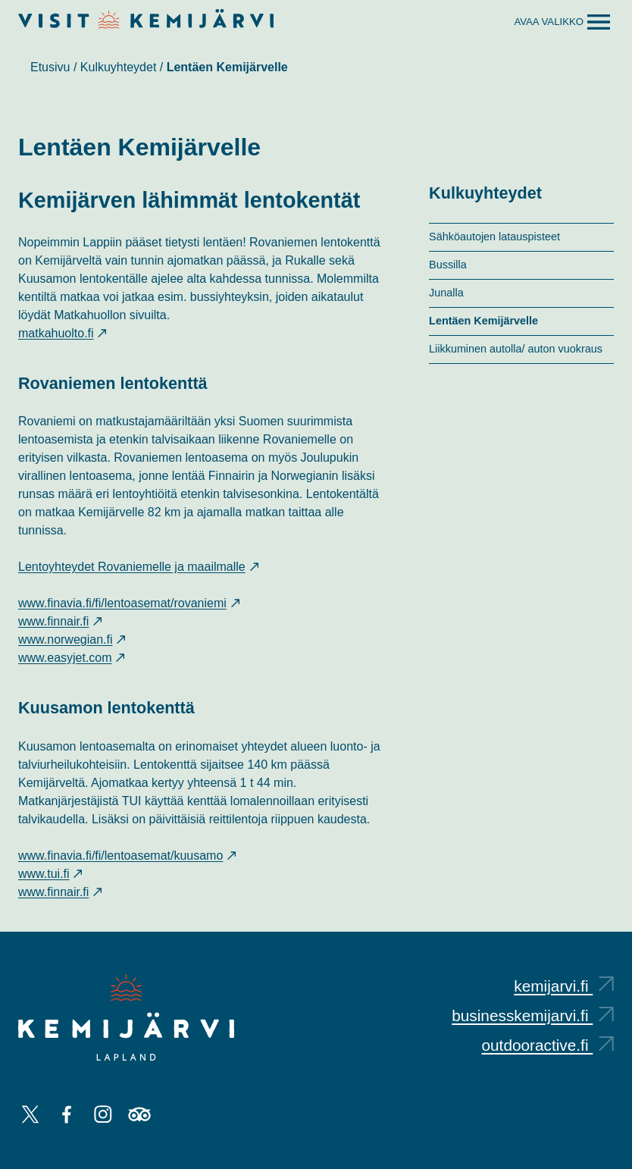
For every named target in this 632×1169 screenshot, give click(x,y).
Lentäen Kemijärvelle (483, 321)
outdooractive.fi (547, 1045)
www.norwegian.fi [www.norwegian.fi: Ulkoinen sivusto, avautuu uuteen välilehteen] (71, 639)
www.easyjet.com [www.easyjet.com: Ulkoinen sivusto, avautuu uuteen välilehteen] (71, 657)
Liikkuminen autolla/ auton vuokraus (515, 349)
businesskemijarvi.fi (533, 1015)
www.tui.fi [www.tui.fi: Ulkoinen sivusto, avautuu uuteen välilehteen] (50, 873)
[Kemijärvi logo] (126, 1017)
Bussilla (448, 265)
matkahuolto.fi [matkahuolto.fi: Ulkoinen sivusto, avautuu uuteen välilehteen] (62, 333)
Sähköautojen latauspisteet (494, 236)
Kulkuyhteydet (118, 67)
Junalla (446, 293)
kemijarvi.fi (564, 986)
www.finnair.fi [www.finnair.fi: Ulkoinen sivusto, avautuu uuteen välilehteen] (60, 621)
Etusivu (50, 67)
